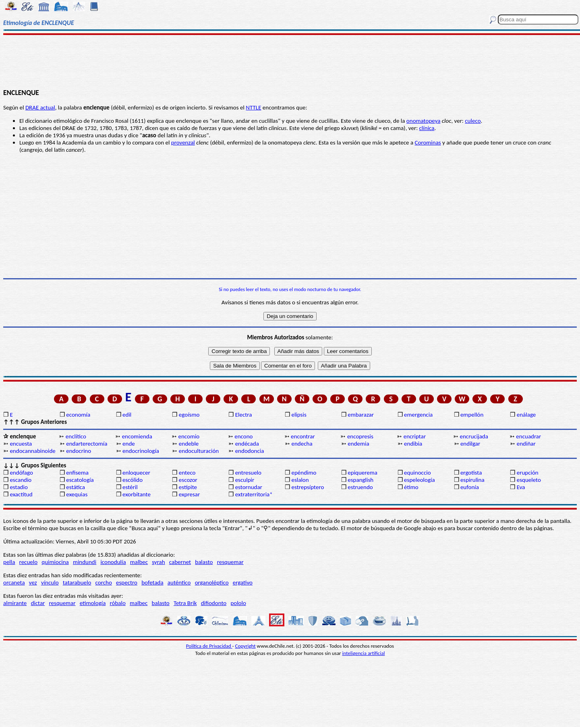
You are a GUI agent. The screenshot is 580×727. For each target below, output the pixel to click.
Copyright (245, 646)
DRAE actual (40, 107)
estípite (188, 487)
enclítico (76, 436)
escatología (79, 479)
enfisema (77, 472)
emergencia (418, 414)
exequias (76, 494)
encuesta (21, 443)
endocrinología (140, 450)
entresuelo (248, 472)
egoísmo (189, 414)
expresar (189, 494)
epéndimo (303, 472)
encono (243, 436)
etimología (93, 603)
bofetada (152, 582)
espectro (126, 582)
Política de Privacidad (209, 646)
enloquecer (136, 472)
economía (78, 414)
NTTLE (253, 107)
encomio (188, 436)
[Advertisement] (290, 61)
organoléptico (212, 582)
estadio (18, 487)
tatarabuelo (77, 582)
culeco (473, 120)
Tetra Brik (185, 603)
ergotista (471, 472)
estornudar (248, 487)
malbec (139, 562)
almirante (15, 603)
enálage (526, 414)
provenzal (183, 142)
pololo (238, 603)
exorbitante (136, 494)
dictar (38, 603)
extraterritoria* (254, 494)
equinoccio (417, 472)
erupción (528, 472)
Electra (243, 414)
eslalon (300, 479)
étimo (411, 487)
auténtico (179, 582)
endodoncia (249, 450)
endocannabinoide (32, 450)
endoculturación (199, 450)
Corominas (428, 142)
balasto (204, 562)
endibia (413, 443)
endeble (189, 443)
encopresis (360, 436)
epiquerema (362, 472)
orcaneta (14, 582)
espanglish (360, 479)
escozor (188, 479)
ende (128, 443)
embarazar (361, 414)
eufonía (469, 487)
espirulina (472, 479)
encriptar (415, 436)
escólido (132, 479)
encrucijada (474, 436)
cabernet (180, 562)
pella (9, 562)
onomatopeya (423, 120)
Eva (521, 487)
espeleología (419, 479)
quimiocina (54, 562)
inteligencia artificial (363, 653)
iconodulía (113, 562)
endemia (358, 443)
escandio (20, 479)
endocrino (78, 450)
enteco (187, 472)
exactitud (21, 494)
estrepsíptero (307, 487)
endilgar (470, 443)
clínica (427, 128)
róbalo (118, 603)
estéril (130, 487)
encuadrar (528, 436)
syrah (158, 562)
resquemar (230, 562)
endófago (21, 472)
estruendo (360, 487)
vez (33, 582)
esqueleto (529, 479)
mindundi (84, 562)
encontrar (303, 436)
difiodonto (214, 603)
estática (75, 487)
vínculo (50, 582)
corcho (103, 582)
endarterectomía (86, 443)
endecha (301, 443)
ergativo (243, 582)
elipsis (298, 414)
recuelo (28, 562)
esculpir (245, 479)
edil (126, 414)
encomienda (137, 436)
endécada (247, 443)
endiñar (526, 443)
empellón (471, 414)
